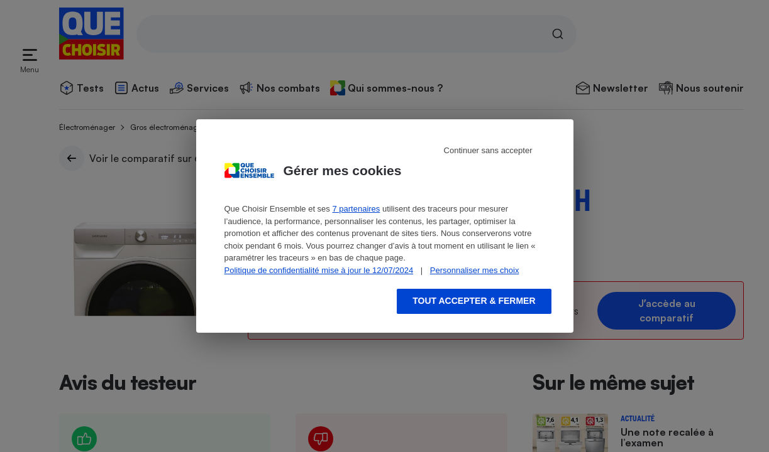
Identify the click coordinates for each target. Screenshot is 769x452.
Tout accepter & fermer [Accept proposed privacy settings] (473, 301)
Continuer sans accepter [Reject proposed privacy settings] (488, 150)
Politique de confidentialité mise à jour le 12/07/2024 (319, 270)
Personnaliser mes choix (474, 270)
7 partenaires (356, 208)
